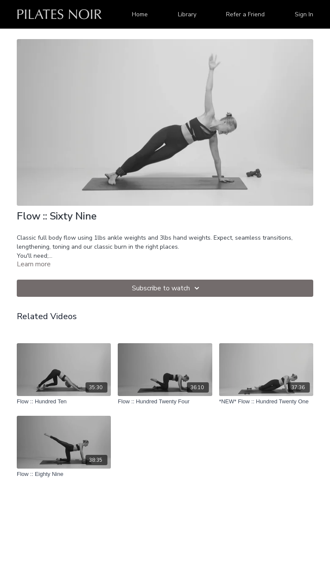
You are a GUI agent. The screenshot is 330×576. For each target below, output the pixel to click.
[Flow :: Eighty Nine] (64, 474)
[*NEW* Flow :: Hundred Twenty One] (266, 401)
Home (140, 14)
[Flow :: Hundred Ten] (64, 401)
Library (187, 14)
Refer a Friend (245, 14)
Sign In (304, 14)
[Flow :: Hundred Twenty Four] (165, 401)
